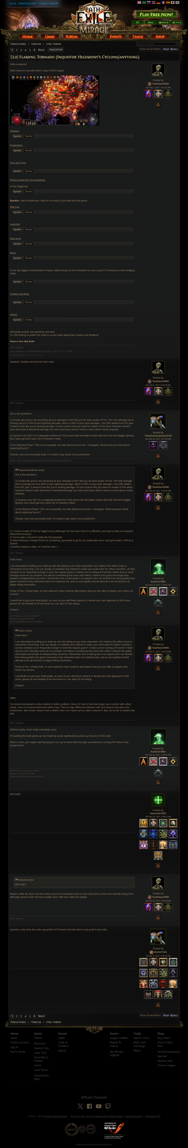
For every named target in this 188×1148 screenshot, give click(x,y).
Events (114, 1033)
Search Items (141, 1038)
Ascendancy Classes (41, 1059)
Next (41, 50)
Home (14, 1033)
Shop (161, 1033)
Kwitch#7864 (158, 581)
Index (61, 1038)
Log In (12, 3)
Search (62, 1050)
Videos (38, 1038)
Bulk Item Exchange (140, 1044)
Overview (40, 1043)
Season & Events (115, 1044)
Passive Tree (41, 1048)
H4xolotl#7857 (158, 813)
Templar (36, 44)
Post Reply (170, 49)
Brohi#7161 (160, 952)
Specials (162, 1056)
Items (37, 1065)
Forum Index (18, 44)
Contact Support (48, 3)
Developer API (152, 1116)
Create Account (27, 3)
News (13, 1038)
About (137, 1050)
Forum (62, 1033)
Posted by (158, 80)
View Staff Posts (150, 49)
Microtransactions (169, 1051)
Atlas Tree (40, 1053)
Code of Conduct (63, 1044)
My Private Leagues (116, 1053)
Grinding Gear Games (55, 1116)
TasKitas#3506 (160, 83)
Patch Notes (17, 1051)
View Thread (53, 44)
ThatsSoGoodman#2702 (158, 435)
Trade (137, 1033)
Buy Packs (164, 1038)
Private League (166, 1065)
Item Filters (41, 1070)
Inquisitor (55, 49)
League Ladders (119, 1038)
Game (38, 1033)
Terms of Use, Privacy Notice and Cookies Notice (97, 1116)
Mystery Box (165, 1061)
